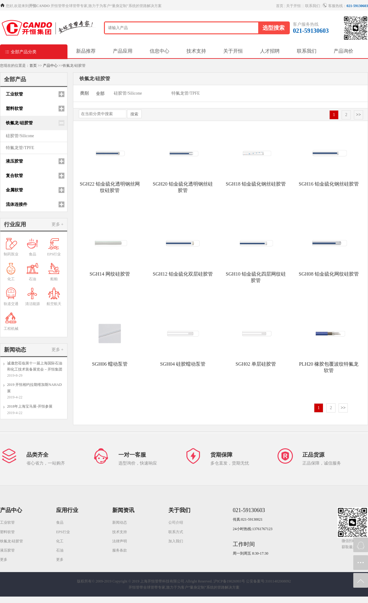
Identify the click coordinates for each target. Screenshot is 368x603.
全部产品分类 (20, 51)
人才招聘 (270, 51)
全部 (100, 93)
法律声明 (119, 541)
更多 (3, 559)
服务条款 (119, 550)
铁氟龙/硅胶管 (11, 541)
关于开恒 (293, 6)
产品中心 (50, 65)
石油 (59, 550)
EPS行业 (63, 532)
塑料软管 (7, 532)
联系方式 (175, 532)
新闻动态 (119, 522)
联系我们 (312, 6)
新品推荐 (86, 51)
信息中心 (159, 51)
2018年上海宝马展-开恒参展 (29, 406)
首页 (279, 6)
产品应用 (122, 51)
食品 (59, 522)
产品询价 (343, 51)
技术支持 (196, 51)
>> (358, 114)
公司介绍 (175, 522)
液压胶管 (7, 550)
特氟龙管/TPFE (20, 147)
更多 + (57, 224)
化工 (59, 541)
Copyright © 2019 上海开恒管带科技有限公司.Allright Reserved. (163, 581)
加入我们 (175, 541)
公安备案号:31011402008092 (268, 581)
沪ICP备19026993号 (229, 581)
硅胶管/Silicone (20, 136)
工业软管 (7, 522)
